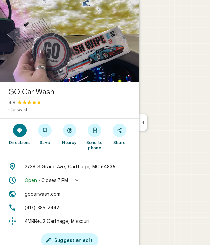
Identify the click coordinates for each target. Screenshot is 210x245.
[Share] (119, 133)
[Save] (44, 133)
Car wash (18, 110)
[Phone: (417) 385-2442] (69, 207)
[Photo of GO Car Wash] (69, 41)
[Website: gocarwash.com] (69, 194)
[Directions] (20, 133)
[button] (69, 180)
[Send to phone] (94, 136)
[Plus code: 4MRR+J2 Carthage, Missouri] (69, 221)
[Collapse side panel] (143, 122)
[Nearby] (69, 133)
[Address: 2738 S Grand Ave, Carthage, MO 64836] (69, 167)
